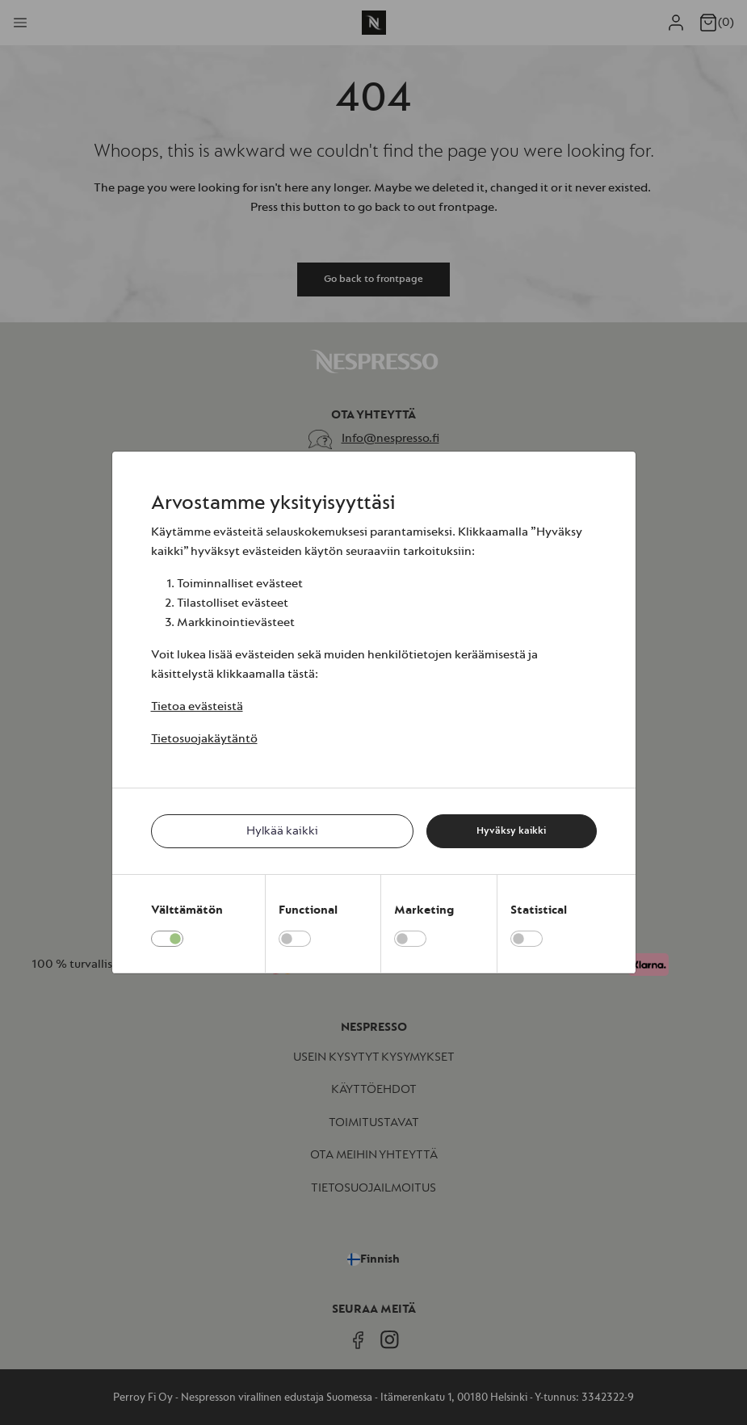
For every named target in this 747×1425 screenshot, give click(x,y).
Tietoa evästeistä (197, 706)
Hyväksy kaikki (511, 830)
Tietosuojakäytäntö (204, 738)
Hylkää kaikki (282, 831)
